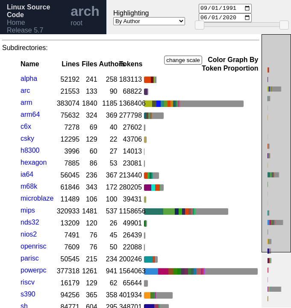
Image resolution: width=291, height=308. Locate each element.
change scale (183, 60)
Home (16, 22)
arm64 (30, 114)
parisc (30, 258)
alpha (29, 78)
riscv (28, 282)
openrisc (33, 246)
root (76, 23)
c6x (26, 126)
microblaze (37, 198)
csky (27, 138)
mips (28, 210)
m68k (29, 186)
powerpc (33, 270)
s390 (28, 294)
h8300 (30, 150)
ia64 (27, 174)
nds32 (30, 222)
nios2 (29, 234)
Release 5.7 (25, 30)
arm (26, 102)
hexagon (34, 162)
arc (25, 90)
